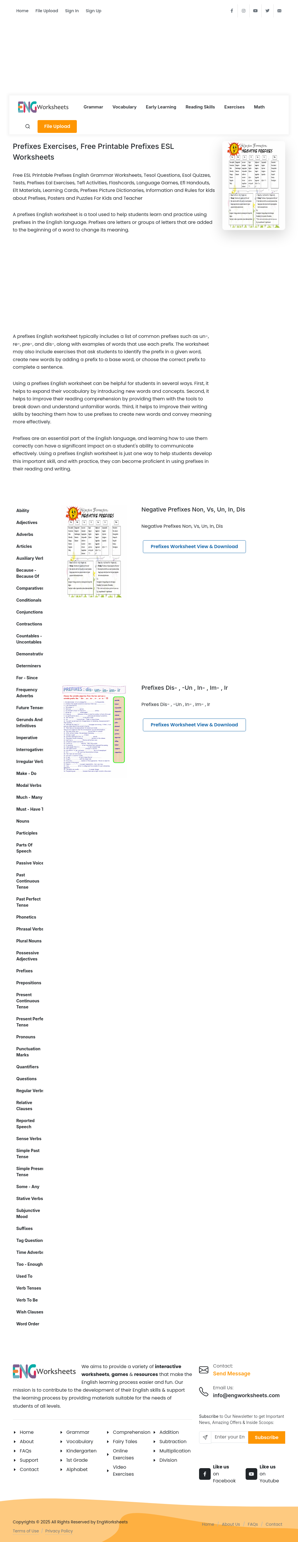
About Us (231, 1524)
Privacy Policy (59, 1531)
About (27, 1441)
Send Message (231, 1373)
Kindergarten (81, 1450)
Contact (29, 1469)
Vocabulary (79, 1441)
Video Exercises (123, 1470)
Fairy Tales (125, 1441)
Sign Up (94, 11)
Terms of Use (26, 1531)
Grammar (77, 1432)
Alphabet (77, 1469)
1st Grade (77, 1460)
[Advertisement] (149, 52)
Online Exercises (123, 1454)
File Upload (47, 11)
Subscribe (267, 1437)
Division (168, 1460)
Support (29, 1460)
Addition (169, 1432)
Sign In (72, 11)
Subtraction (173, 1441)
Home (22, 11)
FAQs (25, 1450)
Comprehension (131, 1432)
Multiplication (175, 1450)
